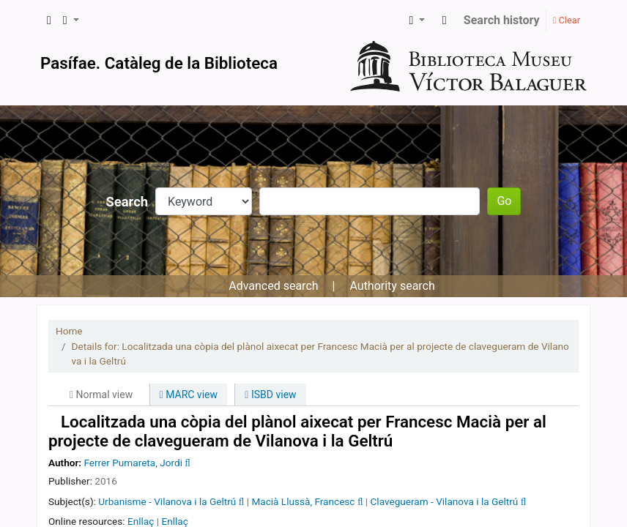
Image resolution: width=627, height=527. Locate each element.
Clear (566, 20)
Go (504, 201)
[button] (49, 20)
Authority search (391, 286)
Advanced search (273, 286)
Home (69, 331)
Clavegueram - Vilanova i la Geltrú (445, 501)
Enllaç (140, 521)
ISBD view (270, 394)
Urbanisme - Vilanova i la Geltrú (167, 501)
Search (127, 201)
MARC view (189, 394)
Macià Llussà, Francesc (303, 501)
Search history (502, 20)
